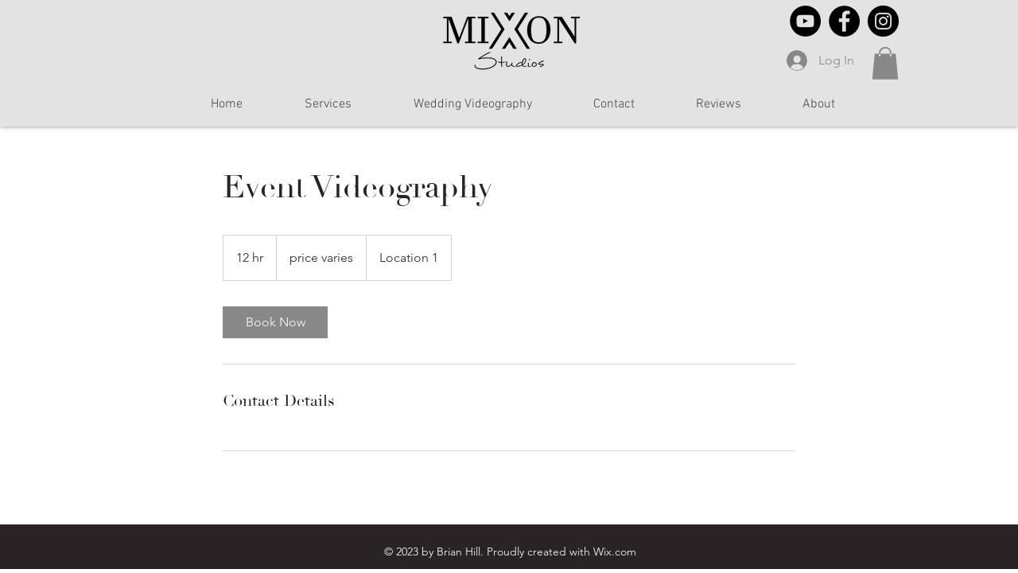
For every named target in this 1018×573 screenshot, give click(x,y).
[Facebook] (844, 21)
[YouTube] (805, 21)
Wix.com (614, 551)
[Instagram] (883, 21)
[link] (275, 322)
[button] (885, 63)
